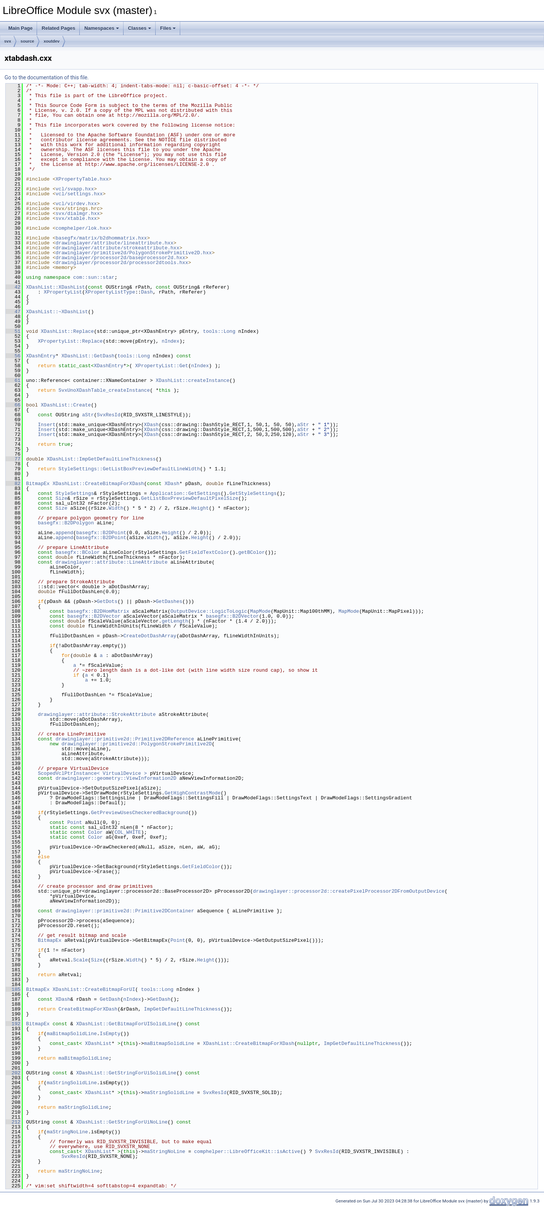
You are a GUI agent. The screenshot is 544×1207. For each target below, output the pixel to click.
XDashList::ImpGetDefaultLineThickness (101, 459)
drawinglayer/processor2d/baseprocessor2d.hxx (120, 257)
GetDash (110, 999)
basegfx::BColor (78, 552)
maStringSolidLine (72, 1082)
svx (7, 41)
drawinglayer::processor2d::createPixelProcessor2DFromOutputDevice (349, 891)
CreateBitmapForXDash (88, 1009)
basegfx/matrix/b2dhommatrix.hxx (101, 238)
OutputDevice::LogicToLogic (208, 611)
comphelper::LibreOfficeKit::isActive (247, 1151)
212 (13, 1122)
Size (61, 498)
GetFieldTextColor (204, 552)
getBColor (251, 552)
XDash (151, 424)
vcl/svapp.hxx (75, 188)
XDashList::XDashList (55, 287)
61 (13, 380)
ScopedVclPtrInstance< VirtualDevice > (92, 773)
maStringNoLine (67, 1131)
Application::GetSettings (185, 493)
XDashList (98, 1043)
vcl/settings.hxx (79, 193)
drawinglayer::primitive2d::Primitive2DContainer (125, 910)
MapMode (260, 611)
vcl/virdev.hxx (76, 203)
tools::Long (219, 331)
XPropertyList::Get (161, 365)
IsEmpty (110, 1033)
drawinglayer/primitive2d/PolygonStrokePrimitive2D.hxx (134, 252)
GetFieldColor (201, 866)
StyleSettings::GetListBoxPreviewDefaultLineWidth (129, 468)
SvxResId (108, 414)
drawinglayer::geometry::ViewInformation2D (116, 778)
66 (13, 405)
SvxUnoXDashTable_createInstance (104, 390)
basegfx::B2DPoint (101, 532)
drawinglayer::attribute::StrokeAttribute (97, 714)
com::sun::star (93, 277)
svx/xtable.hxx (76, 218)
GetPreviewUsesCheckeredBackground (139, 812)
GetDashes (169, 601)
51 (13, 331)
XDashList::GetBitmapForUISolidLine (126, 1023)
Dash (147, 292)
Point (74, 822)
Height (200, 508)
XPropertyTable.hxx (82, 179)
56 (13, 355)
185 (13, 989)
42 (13, 287)
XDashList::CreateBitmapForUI (94, 989)
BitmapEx (37, 483)
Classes (139, 28)
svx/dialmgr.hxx (78, 213)
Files (168, 28)
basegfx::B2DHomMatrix (98, 611)
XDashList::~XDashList (57, 311)
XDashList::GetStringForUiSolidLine (126, 1072)
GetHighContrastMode (193, 793)
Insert (47, 424)
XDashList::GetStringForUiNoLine (122, 1122)
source (27, 41)
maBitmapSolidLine (72, 1033)
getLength (175, 621)
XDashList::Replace (67, 331)
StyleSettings (75, 493)
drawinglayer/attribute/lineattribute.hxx (114, 243)
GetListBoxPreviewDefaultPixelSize (189, 498)
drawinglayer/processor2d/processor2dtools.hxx (122, 262)
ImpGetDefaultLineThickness (182, 1009)
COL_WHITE (127, 832)
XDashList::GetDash (88, 355)
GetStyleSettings (253, 493)
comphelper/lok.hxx (82, 228)
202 (13, 1072)
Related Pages (58, 28)
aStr (88, 414)
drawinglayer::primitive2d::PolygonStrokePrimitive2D (137, 743)
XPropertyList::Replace (70, 341)
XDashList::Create (66, 405)
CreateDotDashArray (149, 635)
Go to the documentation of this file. (47, 77)
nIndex (170, 341)
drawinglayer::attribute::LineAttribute (111, 562)
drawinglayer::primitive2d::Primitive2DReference (125, 739)
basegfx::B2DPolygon (66, 522)
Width (115, 508)
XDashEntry (41, 355)
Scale (80, 960)
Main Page (20, 28)
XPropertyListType (110, 292)
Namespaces (101, 28)
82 (13, 483)
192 (13, 1023)
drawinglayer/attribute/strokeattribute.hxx (117, 247)
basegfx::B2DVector (93, 616)
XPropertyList (63, 292)
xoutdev (51, 41)
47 (13, 311)
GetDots (107, 601)
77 (13, 459)
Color (95, 832)
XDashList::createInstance (192, 380)
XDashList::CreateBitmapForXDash (98, 483)
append (64, 532)
